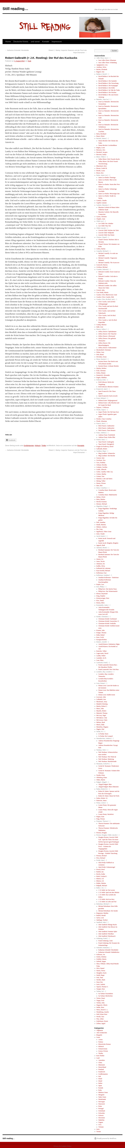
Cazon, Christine (101, 216)
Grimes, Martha (101, 474)
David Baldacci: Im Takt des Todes (109, 90)
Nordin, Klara (100, 775)
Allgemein (99, 1030)
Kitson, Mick (100, 603)
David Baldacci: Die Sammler (107, 81)
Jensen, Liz (99, 559)
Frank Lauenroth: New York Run (108, 669)
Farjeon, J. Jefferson (102, 407)
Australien (101, 1060)
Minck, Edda (100, 725)
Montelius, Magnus (102, 727)
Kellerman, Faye (101, 573)
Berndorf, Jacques (102, 152)
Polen (100, 1106)
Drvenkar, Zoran (101, 357)
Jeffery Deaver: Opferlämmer (107, 331)
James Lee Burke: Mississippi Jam (109, 194)
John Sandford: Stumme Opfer (107, 931)
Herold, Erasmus (101, 502)
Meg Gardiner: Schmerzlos (106, 453)
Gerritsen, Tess (101, 460)
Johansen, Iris (100, 564)
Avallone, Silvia (101, 67)
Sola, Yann (99, 977)
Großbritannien (29, 445)
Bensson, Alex (100, 150)
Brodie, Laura (100, 171)
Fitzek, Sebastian (101, 421)
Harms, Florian (101, 483)
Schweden (101, 1113)
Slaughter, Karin (101, 973)
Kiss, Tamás (100, 600)
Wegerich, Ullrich (101, 1005)
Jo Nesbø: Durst (103, 734)
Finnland (101, 1069)
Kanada (100, 1088)
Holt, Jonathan (100, 522)
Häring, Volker (100, 481)
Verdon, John (100, 1003)
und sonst (35, 41)
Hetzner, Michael (101, 504)
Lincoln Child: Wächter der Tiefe (108, 230)
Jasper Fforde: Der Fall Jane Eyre (108, 412)
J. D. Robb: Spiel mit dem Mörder (108, 892)
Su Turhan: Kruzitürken (105, 993)
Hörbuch (38, 445)
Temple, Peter (100, 989)
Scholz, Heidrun (101, 957)
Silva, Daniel (100, 968)
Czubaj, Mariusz (101, 325)
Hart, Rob (99, 485)
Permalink (80, 445)
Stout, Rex (99, 982)
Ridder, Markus (101, 883)
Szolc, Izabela (100, 984)
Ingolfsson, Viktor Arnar (103, 531)
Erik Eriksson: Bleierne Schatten (108, 387)
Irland (100, 1079)
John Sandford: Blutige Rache (107, 925)
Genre (98, 1037)
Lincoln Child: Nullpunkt (106, 233)
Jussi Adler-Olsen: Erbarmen (107, 60)
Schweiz (101, 1115)
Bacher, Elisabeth (101, 69)
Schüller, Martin (101, 959)
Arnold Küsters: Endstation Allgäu (109, 644)
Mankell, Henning (102, 704)
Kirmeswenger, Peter (102, 598)
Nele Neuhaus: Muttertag (106, 759)
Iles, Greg (99, 529)
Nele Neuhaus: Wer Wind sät (107, 757)
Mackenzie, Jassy (101, 702)
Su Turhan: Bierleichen (105, 996)
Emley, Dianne (100, 373)
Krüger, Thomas (101, 633)
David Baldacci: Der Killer (106, 88)
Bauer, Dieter (100, 136)
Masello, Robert (101, 711)
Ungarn (100, 1122)
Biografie (99, 1035)
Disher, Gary (100, 352)
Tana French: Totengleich (106, 444)
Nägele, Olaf (100, 729)
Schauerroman (102, 1049)
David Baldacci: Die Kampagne (108, 85)
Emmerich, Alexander (103, 375)
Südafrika (101, 1120)
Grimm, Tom (100, 476)
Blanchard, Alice (101, 166)
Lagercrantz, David (102, 653)
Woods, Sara (100, 1016)
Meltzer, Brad (100, 722)
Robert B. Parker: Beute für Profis (108, 796)
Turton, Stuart (100, 998)
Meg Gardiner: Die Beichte (106, 456)
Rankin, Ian (100, 872)
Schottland (101, 1111)
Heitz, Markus (100, 499)
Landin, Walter (100, 656)
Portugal (101, 1108)
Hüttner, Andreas (101, 527)
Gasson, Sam (100, 458)
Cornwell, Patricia (102, 265)
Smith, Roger (100, 975)
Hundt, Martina (101, 525)
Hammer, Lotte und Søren (104, 479)
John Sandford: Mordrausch (106, 936)
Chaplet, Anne (100, 219)
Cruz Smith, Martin (102, 292)
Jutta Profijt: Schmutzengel (106, 867)
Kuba (100, 1090)
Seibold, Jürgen (101, 961)
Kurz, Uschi (100, 637)
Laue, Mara (99, 660)
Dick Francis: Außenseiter (106, 426)
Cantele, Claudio (101, 200)
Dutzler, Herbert (101, 368)
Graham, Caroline (101, 467)
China (100, 1062)
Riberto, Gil (100, 881)
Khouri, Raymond (102, 593)
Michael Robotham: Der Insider (108, 911)
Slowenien (101, 1118)
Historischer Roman (104, 1044)
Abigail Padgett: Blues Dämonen (108, 787)
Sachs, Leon (100, 918)
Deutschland (102, 1067)
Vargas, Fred (100, 1000)
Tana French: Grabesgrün (106, 442)
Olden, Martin (100, 780)
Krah (29, 61)
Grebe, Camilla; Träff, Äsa (104, 472)
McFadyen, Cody (101, 718)
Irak (99, 1076)
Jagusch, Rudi (100, 545)
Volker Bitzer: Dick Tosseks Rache (109, 159)
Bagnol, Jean (100, 72)
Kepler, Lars (100, 584)
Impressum (57, 41)
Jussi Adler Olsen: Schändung (107, 62)
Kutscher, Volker (101, 651)
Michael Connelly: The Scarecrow (108, 262)
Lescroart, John (101, 697)
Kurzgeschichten (101, 639)
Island (100, 1081)
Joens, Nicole (100, 561)
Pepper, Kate (100, 816)
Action (100, 1039)
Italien (100, 1083)
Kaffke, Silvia (100, 566)
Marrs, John (100, 708)
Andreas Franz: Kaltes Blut (106, 437)
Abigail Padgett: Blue (105, 784)
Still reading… (15, 9)
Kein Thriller (100, 1056)
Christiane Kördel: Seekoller (107, 623)
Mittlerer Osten (103, 1092)
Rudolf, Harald (101, 915)
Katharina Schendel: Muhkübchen (108, 952)
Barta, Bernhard (101, 134)
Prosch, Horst (100, 869)
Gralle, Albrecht (101, 469)
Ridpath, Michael (101, 885)
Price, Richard (100, 858)
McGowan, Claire (101, 720)
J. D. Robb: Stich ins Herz (106, 899)
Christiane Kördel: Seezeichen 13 (108, 621)
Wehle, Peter (100, 1007)
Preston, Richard (101, 856)
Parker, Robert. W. (102, 798)
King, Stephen (100, 596)
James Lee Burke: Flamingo (107, 177)
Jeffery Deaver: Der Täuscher (107, 334)
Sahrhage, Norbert (102, 920)
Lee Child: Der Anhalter (105, 223)
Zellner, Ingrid (100, 1023)
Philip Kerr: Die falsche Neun (107, 589)
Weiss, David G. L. (102, 1010)
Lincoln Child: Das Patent (106, 235)
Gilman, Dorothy (101, 465)
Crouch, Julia (100, 290)
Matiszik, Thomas (101, 713)
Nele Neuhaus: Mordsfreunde (107, 761)
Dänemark (101, 1065)
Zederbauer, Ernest (102, 1021)
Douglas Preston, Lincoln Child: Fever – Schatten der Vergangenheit (108, 846)
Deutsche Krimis (20, 41)
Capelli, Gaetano (101, 203)
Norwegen (101, 1102)
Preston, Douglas (101, 833)
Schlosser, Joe (100, 954)
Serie (98, 1129)
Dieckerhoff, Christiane (103, 350)
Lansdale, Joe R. (101, 658)
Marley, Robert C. (102, 706)
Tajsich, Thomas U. (102, 987)
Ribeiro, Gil (100, 879)
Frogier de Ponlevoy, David (104, 446)
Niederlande (102, 1099)
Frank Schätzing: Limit (105, 941)
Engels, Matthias (101, 377)
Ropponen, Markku (102, 913)
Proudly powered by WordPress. (107, 1138)
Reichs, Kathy (100, 874)
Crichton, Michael (102, 267)
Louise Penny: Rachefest (106, 814)
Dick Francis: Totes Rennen (106, 430)
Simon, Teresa (100, 971)
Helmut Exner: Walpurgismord (107, 400)
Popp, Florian (100, 819)
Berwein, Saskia (101, 154)
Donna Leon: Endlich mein (106, 695)
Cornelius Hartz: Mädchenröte (107, 495)
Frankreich (101, 1072)
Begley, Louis (100, 148)
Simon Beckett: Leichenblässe (107, 145)
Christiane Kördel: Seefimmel (107, 619)
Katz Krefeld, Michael (103, 571)
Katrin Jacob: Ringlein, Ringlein (108, 543)
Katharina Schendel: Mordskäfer (17, 50)
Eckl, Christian (101, 371)
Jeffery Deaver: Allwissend (106, 336)
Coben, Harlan (100, 249)
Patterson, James (101, 800)
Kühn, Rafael (100, 635)
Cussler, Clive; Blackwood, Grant (106, 295)
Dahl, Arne (99, 327)
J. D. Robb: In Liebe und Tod (107, 902)
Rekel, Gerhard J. (101, 876)
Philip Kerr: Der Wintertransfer (107, 591)
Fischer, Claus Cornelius (103, 419)
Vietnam (101, 1127)
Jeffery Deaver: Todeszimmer (107, 348)
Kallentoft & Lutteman (103, 568)
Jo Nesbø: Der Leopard (105, 736)
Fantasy (100, 1042)
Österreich (101, 1104)
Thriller (43, 445)
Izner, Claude (100, 534)
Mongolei (101, 1095)
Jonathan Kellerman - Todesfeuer (108, 577)
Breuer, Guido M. (101, 168)
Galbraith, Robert (101, 449)
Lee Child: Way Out (104, 226)
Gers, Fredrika (100, 462)
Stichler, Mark (100, 980)
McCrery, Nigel (101, 715)
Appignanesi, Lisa (102, 65)
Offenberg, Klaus (101, 777)
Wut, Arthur (100, 1019)
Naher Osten (102, 1097)
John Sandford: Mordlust (106, 934)
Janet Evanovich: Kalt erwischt (107, 396)
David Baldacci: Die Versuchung (108, 83)
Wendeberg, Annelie (102, 1012)
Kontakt (45, 41)
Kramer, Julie (100, 630)
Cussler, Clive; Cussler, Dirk (105, 297)
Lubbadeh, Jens (101, 699)
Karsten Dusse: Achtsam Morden (108, 366)
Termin (98, 1131)
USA (99, 1125)
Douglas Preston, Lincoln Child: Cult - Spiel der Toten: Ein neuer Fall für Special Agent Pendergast (108, 839)
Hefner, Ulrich (100, 497)
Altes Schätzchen (101, 1033)
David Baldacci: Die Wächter (107, 92)
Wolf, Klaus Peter (101, 1014)
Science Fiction (103, 1051)
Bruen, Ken (99, 173)
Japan (100, 1085)
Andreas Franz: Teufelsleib (106, 435)
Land (98, 1058)
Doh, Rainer (100, 354)
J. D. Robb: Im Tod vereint (106, 890)
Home (8, 41)
